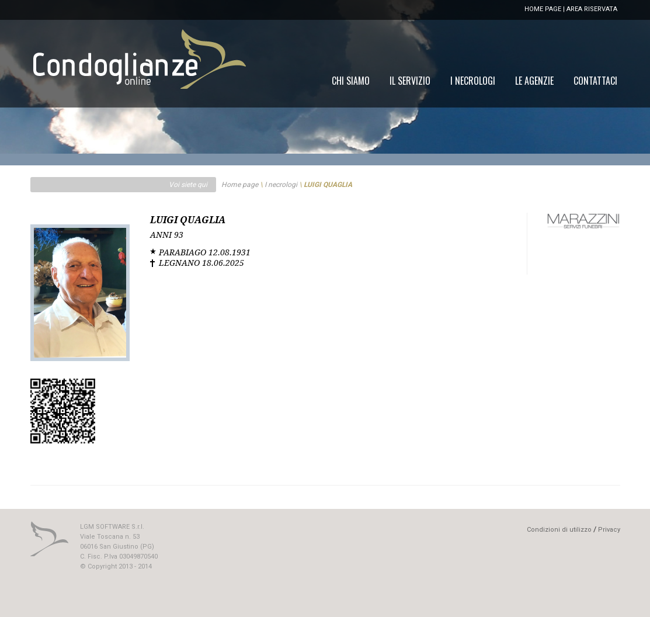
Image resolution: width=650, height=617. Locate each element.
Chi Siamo (351, 81)
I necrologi (281, 185)
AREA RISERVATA (591, 9)
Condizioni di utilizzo (559, 529)
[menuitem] (595, 81)
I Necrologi (472, 81)
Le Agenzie (534, 81)
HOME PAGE (542, 9)
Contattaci (595, 81)
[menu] (474, 81)
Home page (239, 185)
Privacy (609, 529)
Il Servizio (410, 81)
